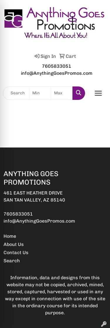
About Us (14, 244)
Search (12, 260)
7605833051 (56, 66)
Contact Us (16, 252)
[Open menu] (98, 93)
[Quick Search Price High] (62, 93)
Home (10, 236)
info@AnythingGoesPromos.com (56, 73)
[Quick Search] (16, 93)
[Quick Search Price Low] (40, 93)
